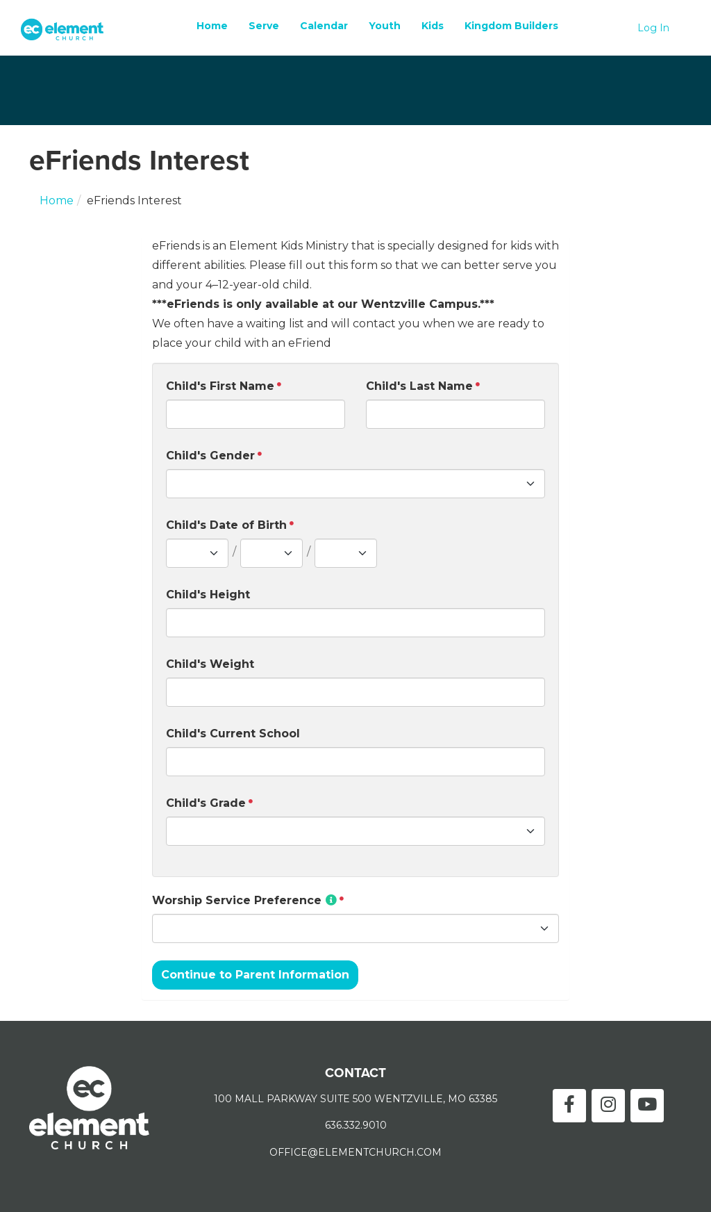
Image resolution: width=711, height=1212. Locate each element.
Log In (653, 28)
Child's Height (208, 594)
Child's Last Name (419, 386)
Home (212, 25)
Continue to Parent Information (255, 974)
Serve (264, 25)
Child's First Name (220, 386)
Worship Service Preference (244, 900)
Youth (385, 25)
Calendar (324, 25)
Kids (432, 25)
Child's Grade (206, 803)
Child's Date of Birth (226, 525)
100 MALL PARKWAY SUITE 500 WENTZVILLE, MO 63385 (355, 1098)
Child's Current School (233, 733)
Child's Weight (210, 664)
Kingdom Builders (511, 25)
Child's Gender (210, 455)
